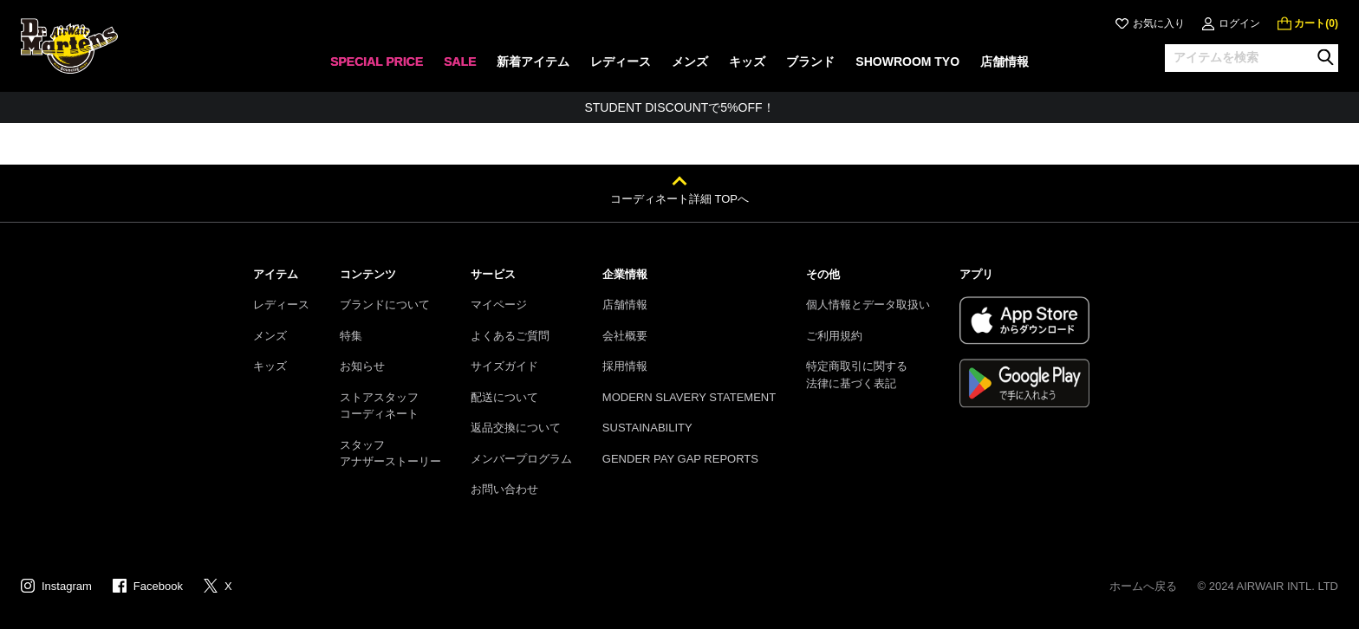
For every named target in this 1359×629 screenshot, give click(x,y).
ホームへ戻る (1143, 586)
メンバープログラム (521, 458)
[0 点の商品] (1308, 23)
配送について (504, 397)
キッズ (270, 366)
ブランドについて (385, 304)
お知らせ (362, 366)
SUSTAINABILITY (647, 427)
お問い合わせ (504, 489)
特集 (351, 335)
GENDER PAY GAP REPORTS (680, 458)
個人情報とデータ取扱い (868, 304)
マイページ (499, 304)
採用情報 (624, 366)
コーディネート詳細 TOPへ (679, 198)
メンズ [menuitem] (690, 61)
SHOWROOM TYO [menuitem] (907, 61)
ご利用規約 (834, 335)
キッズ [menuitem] (747, 61)
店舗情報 (624, 304)
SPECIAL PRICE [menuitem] (376, 61)
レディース (281, 304)
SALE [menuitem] (460, 61)
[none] (376, 67)
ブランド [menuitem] (810, 61)
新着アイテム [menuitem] (533, 61)
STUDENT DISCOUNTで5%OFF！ (679, 107)
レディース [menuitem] (620, 61)
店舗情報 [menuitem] (1004, 61)
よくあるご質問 (510, 335)
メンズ (270, 335)
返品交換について (516, 427)
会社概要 (624, 335)
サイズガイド (504, 366)
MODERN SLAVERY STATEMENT (689, 397)
